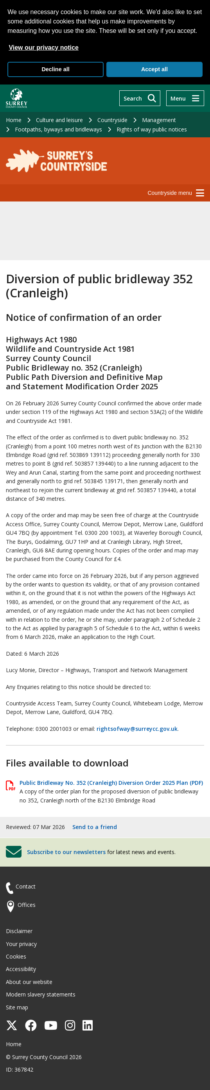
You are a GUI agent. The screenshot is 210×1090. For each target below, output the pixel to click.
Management (159, 120)
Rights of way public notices (152, 129)
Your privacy (21, 944)
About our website (29, 982)
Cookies (16, 956)
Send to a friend (94, 827)
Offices (27, 904)
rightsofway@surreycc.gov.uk (137, 728)
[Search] (139, 98)
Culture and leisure (59, 120)
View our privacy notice (43, 47)
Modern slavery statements (40, 994)
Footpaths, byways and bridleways (58, 129)
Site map (17, 1007)
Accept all (154, 69)
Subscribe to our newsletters (66, 851)
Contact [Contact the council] (26, 886)
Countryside (112, 120)
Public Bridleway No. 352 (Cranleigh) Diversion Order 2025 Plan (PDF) (111, 782)
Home (14, 120)
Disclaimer (19, 931)
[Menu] (185, 98)
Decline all (55, 69)
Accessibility (21, 969)
